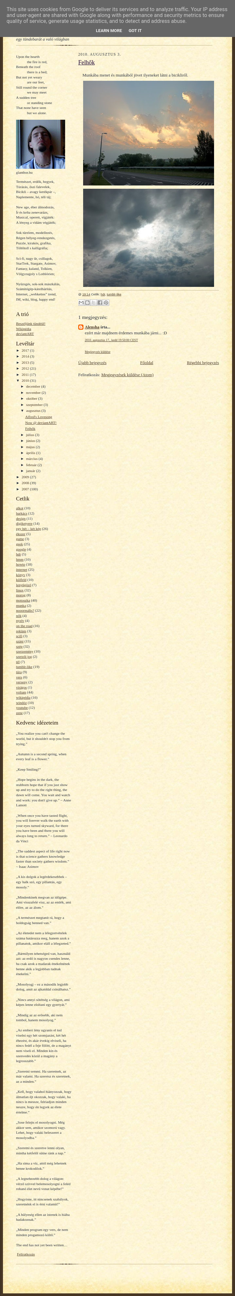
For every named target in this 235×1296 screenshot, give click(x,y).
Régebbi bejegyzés (203, 362)
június (31, 441)
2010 (26, 380)
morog (21, 595)
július (30, 435)
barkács (21, 513)
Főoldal (146, 362)
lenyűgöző (23, 585)
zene (19, 713)
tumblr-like (24, 667)
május (31, 447)
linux (20, 590)
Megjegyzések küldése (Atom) (127, 374)
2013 (26, 362)
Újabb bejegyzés (92, 362)
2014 (26, 356)
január (31, 471)
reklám (21, 631)
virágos (21, 687)
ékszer (21, 534)
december (33, 386)
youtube (22, 707)
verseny (21, 682)
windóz (21, 703)
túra (19, 672)
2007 (26, 489)
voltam (21, 692)
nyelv (20, 620)
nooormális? (25, 610)
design (21, 518)
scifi (19, 636)
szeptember (35, 405)
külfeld (21, 580)
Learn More (109, 30)
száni (20, 641)
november (34, 392)
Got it (135, 30)
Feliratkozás (26, 1254)
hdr (18, 554)
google (21, 549)
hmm (20, 559)
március (32, 459)
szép (19, 646)
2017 (26, 350)
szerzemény (24, 651)
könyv (20, 575)
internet (21, 569)
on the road (24, 626)
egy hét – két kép (28, 529)
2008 (26, 483)
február (32, 465)
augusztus (34, 410)
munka (21, 605)
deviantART (25, 334)
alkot (19, 508)
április (31, 453)
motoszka (23, 600)
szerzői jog (24, 656)
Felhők (30, 428)
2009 (26, 477)
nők (19, 616)
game (20, 539)
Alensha (92, 326)
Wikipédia (23, 329)
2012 (26, 368)
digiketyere (24, 523)
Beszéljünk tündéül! (30, 323)
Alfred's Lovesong (38, 417)
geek (19, 544)
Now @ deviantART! (41, 423)
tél (18, 662)
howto (20, 564)
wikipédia (23, 697)
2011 (26, 375)
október (32, 398)
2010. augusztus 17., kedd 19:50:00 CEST (111, 340)
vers (19, 677)
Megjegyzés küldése (97, 352)
